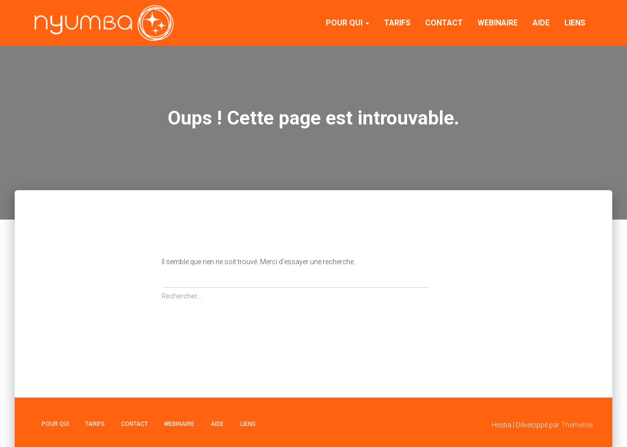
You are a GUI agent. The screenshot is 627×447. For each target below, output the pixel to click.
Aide (541, 22)
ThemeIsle (577, 425)
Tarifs (397, 22)
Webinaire (498, 22)
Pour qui (347, 22)
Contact (444, 22)
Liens (574, 22)
